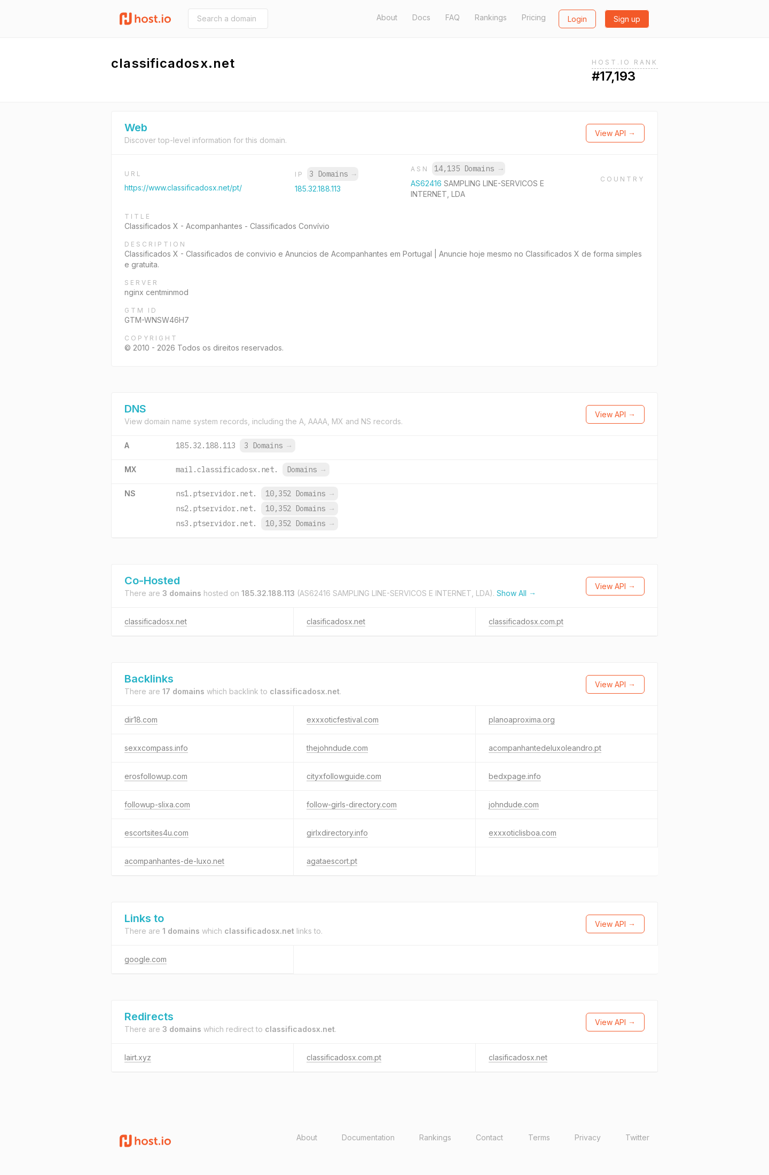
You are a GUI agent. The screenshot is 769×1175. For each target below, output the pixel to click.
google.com (145, 959)
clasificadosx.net (336, 621)
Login (577, 18)
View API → (615, 133)
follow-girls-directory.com (352, 804)
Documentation (368, 1137)
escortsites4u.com (156, 832)
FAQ (452, 17)
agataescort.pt (332, 861)
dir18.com (141, 719)
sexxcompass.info (156, 747)
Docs (421, 17)
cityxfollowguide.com (344, 776)
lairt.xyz (137, 1057)
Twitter (637, 1137)
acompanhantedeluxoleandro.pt (545, 747)
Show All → (516, 593)
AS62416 (427, 183)
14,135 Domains (468, 168)
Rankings (491, 17)
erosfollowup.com (155, 776)
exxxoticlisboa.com (522, 832)
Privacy (588, 1137)
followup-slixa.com (157, 804)
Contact (489, 1137)
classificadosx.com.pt (526, 621)
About (386, 17)
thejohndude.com (337, 747)
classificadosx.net (155, 621)
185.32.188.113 (318, 188)
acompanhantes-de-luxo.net (174, 861)
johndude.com (514, 804)
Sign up (627, 18)
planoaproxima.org (522, 719)
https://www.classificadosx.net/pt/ (183, 187)
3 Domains (332, 174)
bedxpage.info (515, 776)
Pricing (534, 17)
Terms (539, 1137)
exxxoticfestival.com (343, 719)
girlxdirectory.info (337, 832)
